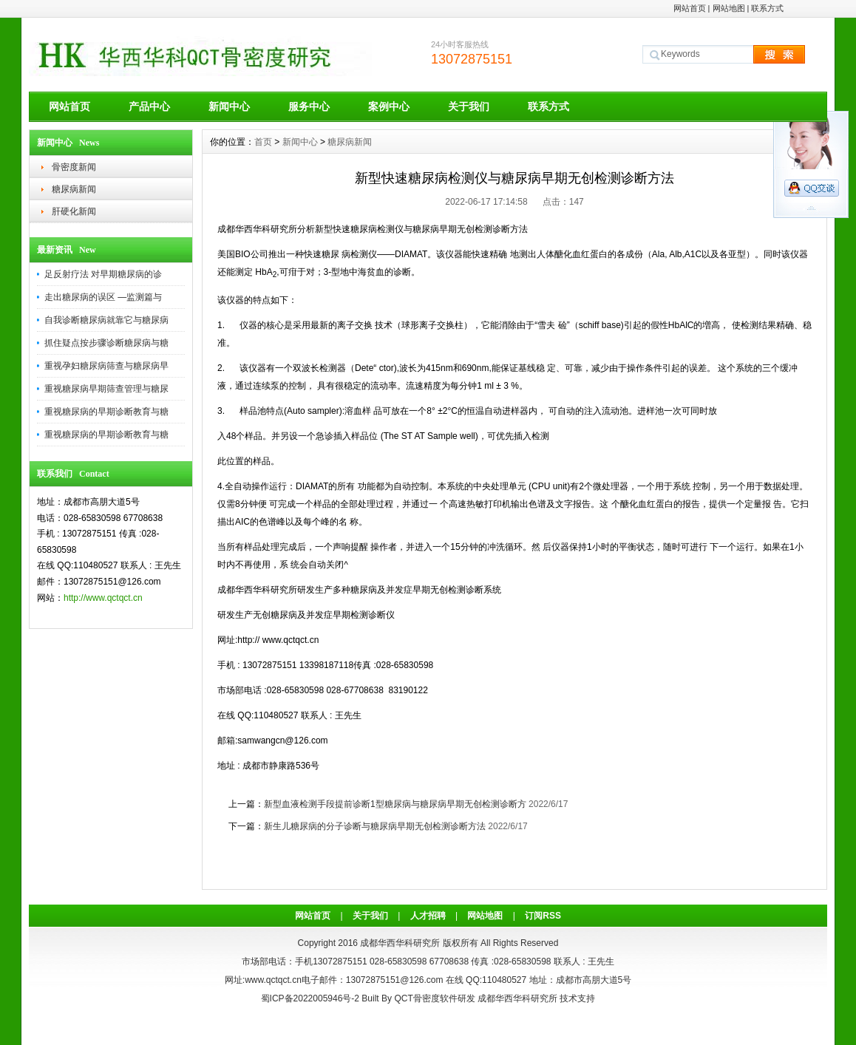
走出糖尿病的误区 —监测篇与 (103, 297)
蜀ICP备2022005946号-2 (310, 998)
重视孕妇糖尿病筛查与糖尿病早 (106, 366)
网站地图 (729, 8)
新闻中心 (229, 106)
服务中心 (309, 106)
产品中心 (149, 106)
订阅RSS (543, 915)
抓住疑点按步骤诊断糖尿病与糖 (106, 343)
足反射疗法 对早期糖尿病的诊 (103, 274)
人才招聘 (428, 915)
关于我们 (468, 106)
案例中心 (389, 106)
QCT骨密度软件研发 (434, 998)
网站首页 (689, 8)
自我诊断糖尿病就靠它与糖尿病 (106, 320)
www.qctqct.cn (273, 980)
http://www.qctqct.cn (103, 598)
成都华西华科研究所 (517, 998)
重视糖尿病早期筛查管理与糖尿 (106, 389)
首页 (263, 142)
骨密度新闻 (74, 167)
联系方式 (767, 8)
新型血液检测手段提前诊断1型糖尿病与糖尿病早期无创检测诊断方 (395, 804)
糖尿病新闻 (74, 189)
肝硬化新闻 (74, 211)
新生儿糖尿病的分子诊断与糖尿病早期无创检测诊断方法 (375, 826)
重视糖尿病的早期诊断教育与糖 (106, 411)
